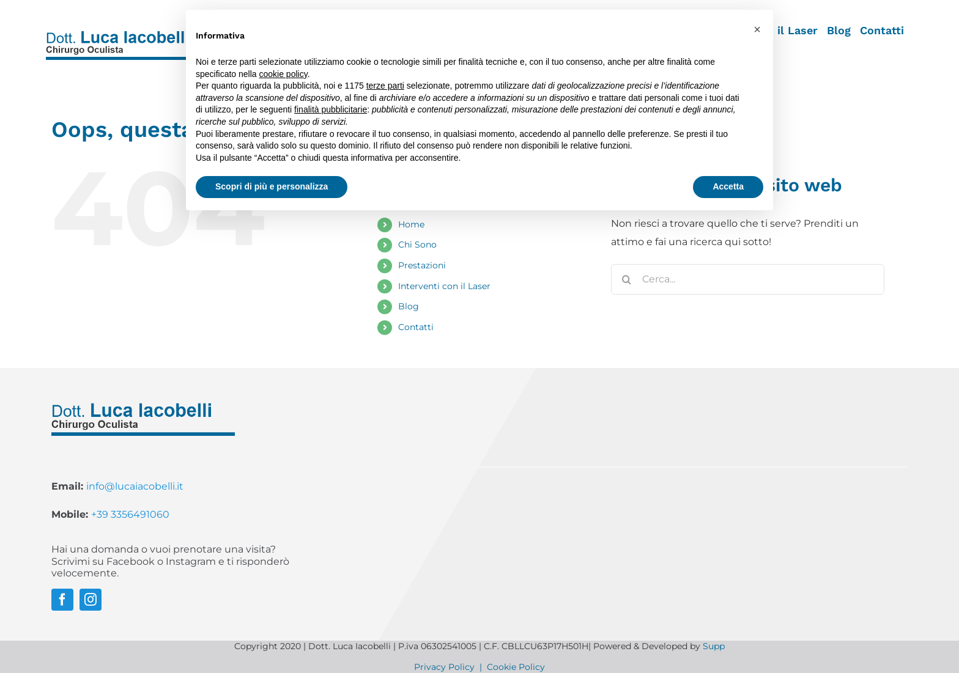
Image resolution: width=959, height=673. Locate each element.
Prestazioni (422, 265)
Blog (408, 306)
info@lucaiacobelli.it (134, 486)
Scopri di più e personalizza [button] (271, 186)
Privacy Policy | (450, 666)
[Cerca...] (747, 279)
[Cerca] (626, 279)
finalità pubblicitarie (330, 109)
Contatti (416, 327)
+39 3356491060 (130, 514)
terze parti (385, 85)
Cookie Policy (516, 666)
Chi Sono (417, 244)
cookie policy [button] (283, 74)
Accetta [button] (728, 186)
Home (411, 224)
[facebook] (62, 600)
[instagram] (91, 600)
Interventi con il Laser (444, 286)
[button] (757, 29)
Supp (714, 646)
